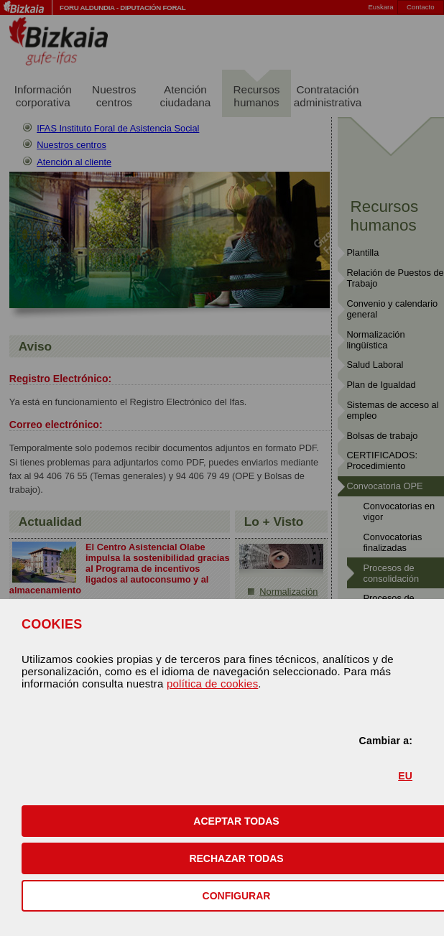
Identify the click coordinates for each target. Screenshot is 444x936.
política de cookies (212, 683)
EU (405, 776)
